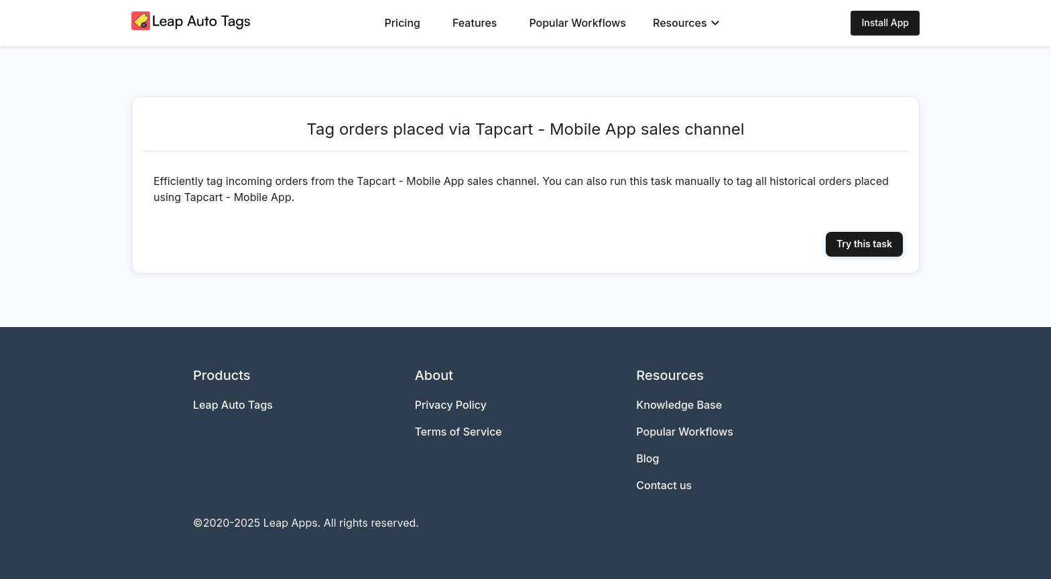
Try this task (864, 243)
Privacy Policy (451, 404)
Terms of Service (458, 431)
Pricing (402, 22)
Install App (885, 22)
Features (474, 22)
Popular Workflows (577, 22)
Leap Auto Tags (233, 404)
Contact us (664, 485)
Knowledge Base (679, 404)
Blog (647, 458)
